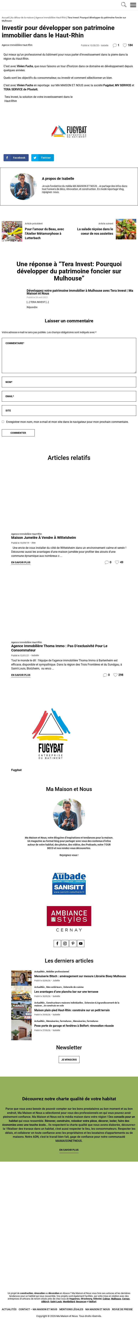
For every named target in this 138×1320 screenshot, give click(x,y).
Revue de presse (122, 1309)
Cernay (126, 1298)
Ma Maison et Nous (97, 1309)
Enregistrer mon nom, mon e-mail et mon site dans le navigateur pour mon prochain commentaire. (67, 422)
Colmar (106, 1298)
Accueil (5, 17)
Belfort (92, 1301)
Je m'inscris (69, 1059)
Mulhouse (116, 1298)
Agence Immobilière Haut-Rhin (50, 17)
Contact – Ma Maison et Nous (38, 1309)
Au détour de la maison (22, 17)
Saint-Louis (56, 1301)
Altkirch (45, 1301)
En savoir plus (20, 562)
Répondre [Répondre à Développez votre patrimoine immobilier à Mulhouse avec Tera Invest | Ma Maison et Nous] (32, 307)
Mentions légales (71, 1309)
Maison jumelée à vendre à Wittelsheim (43, 537)
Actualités (9, 1309)
